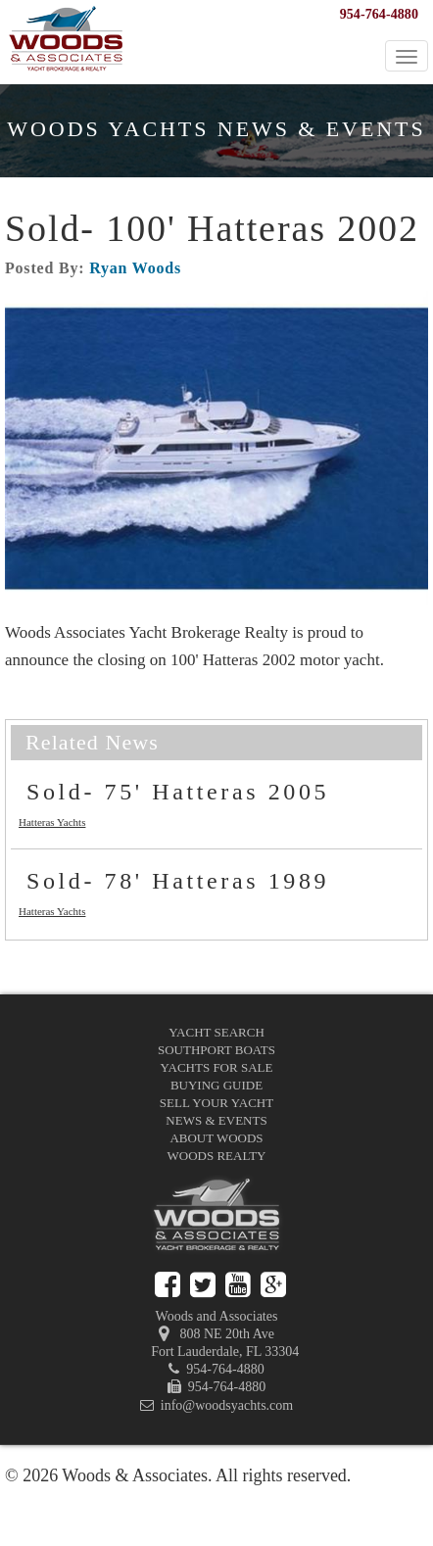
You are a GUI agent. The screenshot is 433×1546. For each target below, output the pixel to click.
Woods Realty (217, 1155)
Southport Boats (216, 1049)
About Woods (216, 1138)
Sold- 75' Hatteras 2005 (177, 791)
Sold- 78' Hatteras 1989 (177, 881)
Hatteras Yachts (52, 822)
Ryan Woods (135, 268)
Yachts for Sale (217, 1067)
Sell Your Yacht (216, 1102)
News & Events (216, 1120)
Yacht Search (216, 1032)
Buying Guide (216, 1085)
